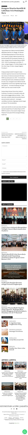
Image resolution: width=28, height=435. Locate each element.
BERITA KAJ (4, 6)
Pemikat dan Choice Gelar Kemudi (17, 348)
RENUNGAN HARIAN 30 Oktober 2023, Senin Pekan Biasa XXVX (7, 135)
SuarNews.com (11, 427)
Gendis (18, 427)
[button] (24, 431)
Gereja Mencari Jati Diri (16, 339)
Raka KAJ (16, 423)
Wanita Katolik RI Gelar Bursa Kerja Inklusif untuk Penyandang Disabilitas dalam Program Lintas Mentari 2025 (13, 256)
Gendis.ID (4, 353)
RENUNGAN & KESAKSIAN (15, 329)
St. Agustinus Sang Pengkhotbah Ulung (15, 323)
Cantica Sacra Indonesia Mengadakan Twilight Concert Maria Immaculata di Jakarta (14, 229)
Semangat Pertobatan (16, 331)
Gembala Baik (13, 337)
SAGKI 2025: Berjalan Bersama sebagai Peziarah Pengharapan (11, 283)
